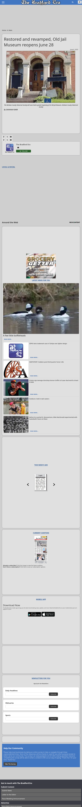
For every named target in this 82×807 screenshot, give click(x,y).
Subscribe (53, 694)
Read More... (8, 339)
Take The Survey (10, 764)
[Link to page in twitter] (7, 136)
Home (4, 30)
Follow (25, 151)
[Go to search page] (73, 2)
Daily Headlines (11, 691)
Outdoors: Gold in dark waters (39, 399)
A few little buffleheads (14, 335)
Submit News (7, 790)
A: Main (9, 30)
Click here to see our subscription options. (33, 567)
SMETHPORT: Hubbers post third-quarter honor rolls (46, 362)
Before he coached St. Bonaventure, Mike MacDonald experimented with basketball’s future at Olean (53, 418)
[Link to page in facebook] (3, 136)
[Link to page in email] (10, 136)
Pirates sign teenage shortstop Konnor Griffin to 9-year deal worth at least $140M (53, 381)
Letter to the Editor (9, 795)
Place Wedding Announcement (13, 799)
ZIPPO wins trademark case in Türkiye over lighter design (48, 343)
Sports (7, 715)
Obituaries (9, 703)
